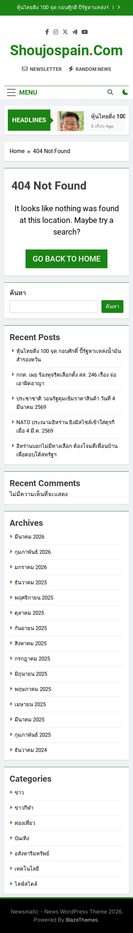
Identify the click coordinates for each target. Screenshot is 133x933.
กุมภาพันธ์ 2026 (33, 552)
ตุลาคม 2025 (29, 613)
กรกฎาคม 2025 (32, 659)
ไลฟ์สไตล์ (26, 884)
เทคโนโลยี (27, 869)
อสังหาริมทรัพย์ (32, 853)
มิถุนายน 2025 (31, 674)
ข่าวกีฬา (24, 808)
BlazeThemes (82, 920)
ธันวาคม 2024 (31, 750)
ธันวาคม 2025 (31, 582)
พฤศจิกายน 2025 (34, 598)
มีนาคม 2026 (29, 537)
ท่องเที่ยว (25, 823)
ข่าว (19, 792)
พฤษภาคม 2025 (33, 689)
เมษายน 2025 (30, 704)
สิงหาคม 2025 (30, 643)
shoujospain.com (66, 50)
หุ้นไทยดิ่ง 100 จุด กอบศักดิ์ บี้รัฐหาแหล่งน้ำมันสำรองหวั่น (61, 8)
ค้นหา (18, 293)
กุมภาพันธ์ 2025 (33, 735)
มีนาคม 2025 (29, 719)
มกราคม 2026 (31, 567)
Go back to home (66, 258)
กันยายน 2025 (31, 628)
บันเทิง (22, 838)
